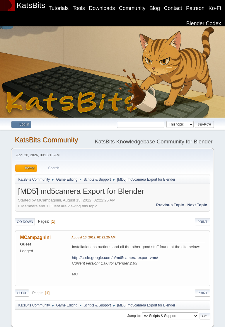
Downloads (102, 8)
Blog (154, 8)
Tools (79, 8)
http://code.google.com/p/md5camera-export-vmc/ (115, 257)
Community (132, 8)
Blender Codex (203, 23)
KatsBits (31, 5)
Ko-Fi (215, 8)
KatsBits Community (46, 140)
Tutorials (59, 8)
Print (202, 221)
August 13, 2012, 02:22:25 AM (93, 237)
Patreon (195, 8)
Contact (173, 8)
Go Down (25, 221)
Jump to (133, 316)
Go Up (22, 293)
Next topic (197, 205)
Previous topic (170, 205)
